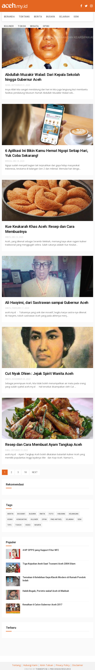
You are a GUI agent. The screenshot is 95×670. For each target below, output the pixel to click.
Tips (9, 525)
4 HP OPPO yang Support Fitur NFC (41, 550)
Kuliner (9, 26)
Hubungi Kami (30, 665)
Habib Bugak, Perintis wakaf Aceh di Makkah (46, 591)
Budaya (50, 16)
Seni (76, 16)
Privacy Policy (63, 665)
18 (25, 472)
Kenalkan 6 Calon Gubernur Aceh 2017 (42, 604)
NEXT (35, 472)
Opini (46, 26)
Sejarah (64, 16)
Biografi (21, 514)
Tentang (24, 16)
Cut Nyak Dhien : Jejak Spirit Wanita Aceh (39, 373)
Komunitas (21, 519)
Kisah (10, 519)
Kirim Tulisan (46, 665)
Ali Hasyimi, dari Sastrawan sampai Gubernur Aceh (46, 302)
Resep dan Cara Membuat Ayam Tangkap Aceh (43, 444)
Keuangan (73, 514)
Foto (51, 514)
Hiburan (61, 514)
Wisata (34, 26)
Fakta (42, 514)
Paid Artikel (56, 519)
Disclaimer (77, 665)
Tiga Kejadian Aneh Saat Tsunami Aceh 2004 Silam (49, 563)
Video (27, 525)
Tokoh (22, 26)
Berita (38, 16)
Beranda (9, 16)
